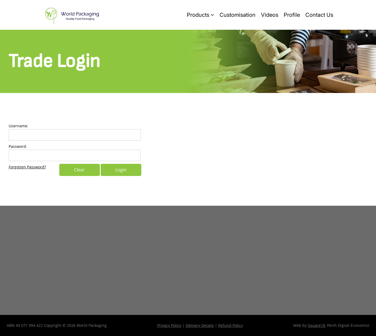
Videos (269, 15)
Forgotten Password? (27, 166)
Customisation (238, 15)
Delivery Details (200, 325)
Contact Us (319, 15)
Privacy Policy (169, 325)
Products (200, 15)
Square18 (316, 325)
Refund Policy (230, 325)
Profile (292, 15)
